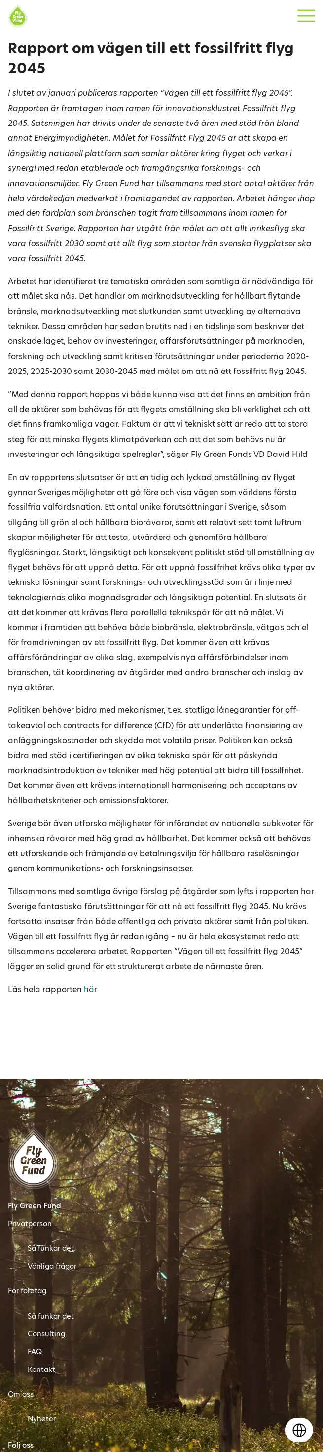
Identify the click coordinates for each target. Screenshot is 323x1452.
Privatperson (30, 1224)
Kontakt (41, 1369)
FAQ (35, 1352)
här (90, 989)
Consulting (46, 1334)
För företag (27, 1291)
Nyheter (42, 1419)
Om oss (21, 1394)
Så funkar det (51, 1248)
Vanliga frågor (52, 1266)
